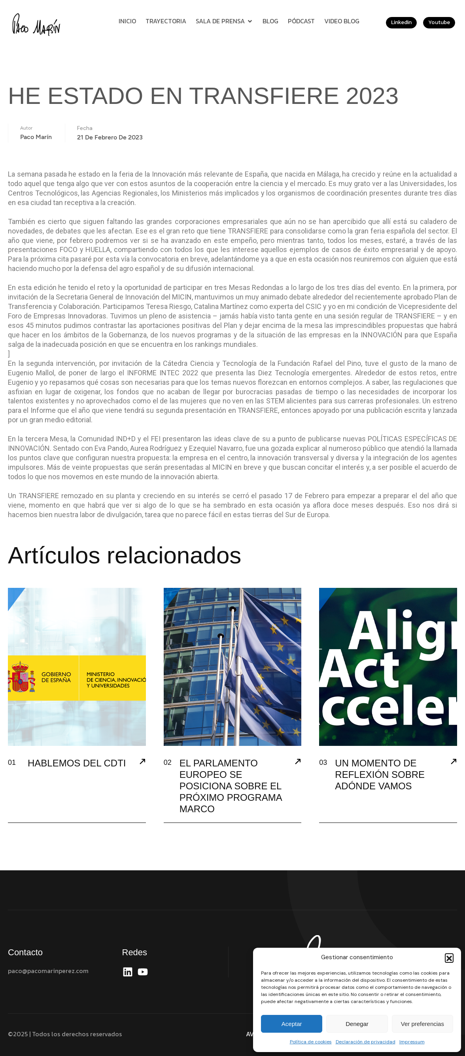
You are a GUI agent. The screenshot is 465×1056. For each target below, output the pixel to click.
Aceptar (292, 1023)
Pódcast (301, 21)
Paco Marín (36, 132)
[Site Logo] (37, 24)
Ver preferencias (422, 1023)
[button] (449, 958)
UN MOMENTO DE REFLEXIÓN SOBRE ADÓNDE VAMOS (380, 774)
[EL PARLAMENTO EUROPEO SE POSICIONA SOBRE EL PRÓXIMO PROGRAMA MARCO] (297, 762)
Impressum (412, 1042)
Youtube (439, 22)
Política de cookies (311, 1042)
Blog (270, 21)
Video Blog (341, 21)
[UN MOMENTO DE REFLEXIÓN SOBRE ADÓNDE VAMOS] (453, 762)
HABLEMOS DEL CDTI (77, 763)
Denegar (357, 1023)
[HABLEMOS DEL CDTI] (142, 762)
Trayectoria (166, 21)
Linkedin (401, 22)
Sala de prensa (224, 21)
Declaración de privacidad (365, 1042)
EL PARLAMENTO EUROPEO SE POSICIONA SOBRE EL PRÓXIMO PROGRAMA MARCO (231, 786)
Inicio (127, 21)
